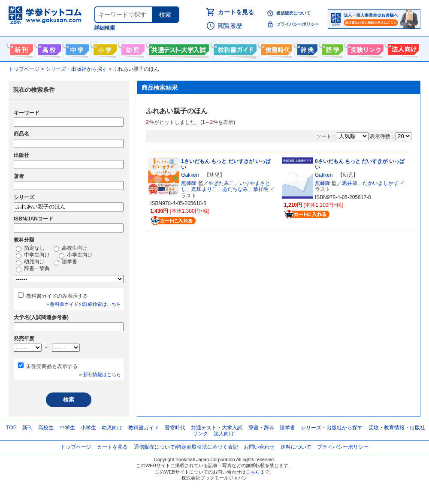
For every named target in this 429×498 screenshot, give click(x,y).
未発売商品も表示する (52, 366)
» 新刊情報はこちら (100, 374)
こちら (253, 471)
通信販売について (293, 13)
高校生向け (48, 48)
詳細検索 (104, 28)
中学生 (67, 428)
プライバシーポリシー (297, 24)
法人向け (402, 48)
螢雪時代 (275, 48)
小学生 (88, 428)
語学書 (331, 48)
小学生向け (104, 48)
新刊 (27, 428)
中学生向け (76, 48)
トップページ (75, 447)
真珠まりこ (204, 189)
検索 (165, 14)
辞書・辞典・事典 (306, 48)
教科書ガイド (234, 48)
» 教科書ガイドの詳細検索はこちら (83, 304)
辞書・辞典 (33, 269)
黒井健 (349, 183)
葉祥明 (261, 189)
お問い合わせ (259, 447)
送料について (296, 447)
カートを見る (236, 12)
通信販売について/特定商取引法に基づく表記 (186, 447)
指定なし (30, 248)
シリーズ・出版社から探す (332, 428)
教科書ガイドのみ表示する (57, 296)
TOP (11, 428)
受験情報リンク (364, 48)
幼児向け (132, 48)
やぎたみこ (221, 183)
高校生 (46, 428)
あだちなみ (235, 189)
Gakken (190, 175)
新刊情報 (20, 48)
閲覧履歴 (230, 25)
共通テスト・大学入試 (178, 48)
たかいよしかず (381, 183)
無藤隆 (188, 183)
